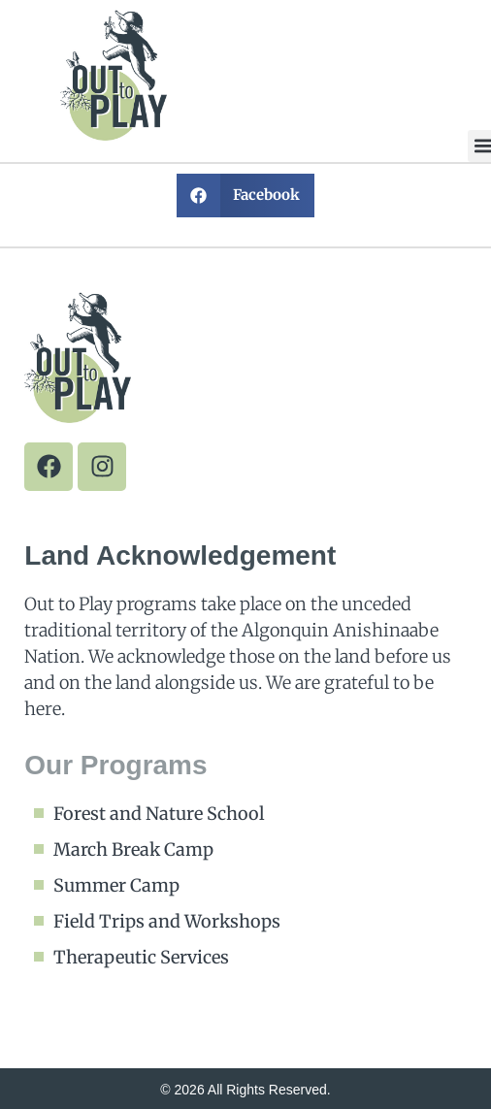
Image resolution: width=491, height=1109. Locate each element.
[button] (246, 195)
